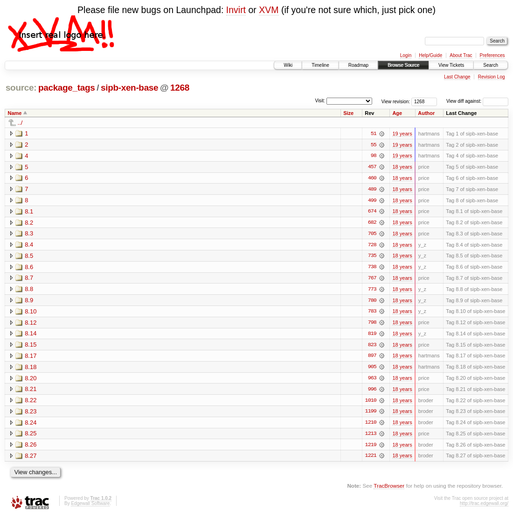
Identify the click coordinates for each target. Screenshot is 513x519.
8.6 (29, 267)
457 (372, 167)
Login (405, 55)
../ (20, 122)
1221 (370, 458)
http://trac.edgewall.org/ (484, 506)
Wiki (288, 65)
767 (372, 279)
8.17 (30, 357)
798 (372, 324)
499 (372, 201)
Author (426, 113)
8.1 (29, 211)
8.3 (29, 234)
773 (372, 290)
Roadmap (358, 65)
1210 (370, 425)
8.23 (30, 413)
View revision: (395, 101)
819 (372, 335)
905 (372, 369)
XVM (268, 10)
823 (372, 346)
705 (372, 234)
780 (372, 302)
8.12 (30, 323)
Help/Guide (430, 55)
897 (372, 358)
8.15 (30, 346)
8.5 (29, 256)
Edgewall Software (90, 506)
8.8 (29, 290)
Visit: (320, 100)
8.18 (30, 368)
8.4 (29, 245)
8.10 (30, 312)
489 (372, 189)
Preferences (492, 55)
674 (372, 212)
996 (372, 391)
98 (373, 156)
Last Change (457, 76)
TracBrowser (389, 489)
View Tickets (451, 65)
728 (372, 245)
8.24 (30, 424)
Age (397, 113)
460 (372, 178)
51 (373, 133)
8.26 (30, 447)
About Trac (461, 55)
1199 (370, 414)
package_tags (66, 87)
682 (372, 223)
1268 (179, 87)
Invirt (236, 10)
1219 (370, 447)
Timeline (320, 65)
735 (372, 257)
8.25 (30, 436)
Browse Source (403, 65)
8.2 (29, 223)
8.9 (29, 301)
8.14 (30, 335)
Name (15, 113)
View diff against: (477, 101)
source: (21, 87)
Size (348, 113)
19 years (402, 133)
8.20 (30, 380)
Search (490, 65)
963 (372, 380)
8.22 (30, 402)
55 (373, 145)
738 (372, 268)
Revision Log (491, 76)
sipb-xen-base (129, 87)
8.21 (30, 391)
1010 (370, 402)
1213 (370, 436)
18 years (402, 167)
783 (372, 313)
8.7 (29, 279)
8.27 (30, 458)
